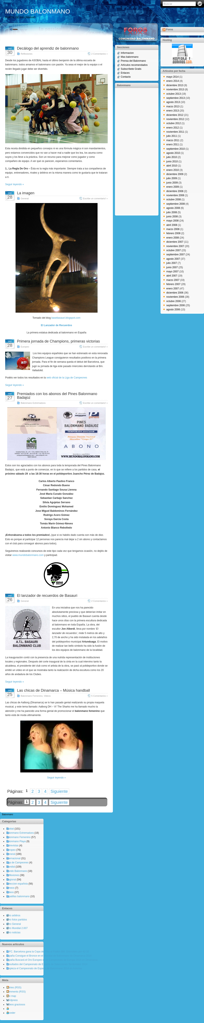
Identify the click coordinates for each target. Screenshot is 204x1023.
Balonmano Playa (16, 841)
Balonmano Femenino (32, 696)
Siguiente (59, 791)
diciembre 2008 (174, 191)
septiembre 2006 (175, 305)
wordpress (12, 1000)
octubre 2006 (173, 301)
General (25, 198)
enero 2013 (172, 110)
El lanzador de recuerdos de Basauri (47, 595)
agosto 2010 (173, 153)
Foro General (13, 924)
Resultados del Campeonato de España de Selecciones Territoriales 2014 (46, 964)
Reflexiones (26, 54)
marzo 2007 (172, 280)
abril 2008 (171, 225)
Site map (11, 996)
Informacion (127, 52)
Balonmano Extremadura (33, 403)
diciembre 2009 (174, 174)
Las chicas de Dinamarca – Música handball (53, 690)
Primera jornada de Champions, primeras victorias (58, 341)
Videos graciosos (15, 1004)
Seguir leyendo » (14, 184)
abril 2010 (171, 165)
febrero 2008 (173, 233)
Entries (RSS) (13, 987)
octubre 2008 (173, 199)
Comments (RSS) (16, 991)
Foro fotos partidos (16, 919)
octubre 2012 (173, 123)
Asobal (10, 828)
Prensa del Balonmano (133, 60)
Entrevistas (12, 845)
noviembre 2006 (175, 296)
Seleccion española (17, 883)
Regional (11, 879)
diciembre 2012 (174, 115)
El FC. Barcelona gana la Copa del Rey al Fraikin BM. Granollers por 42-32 (47, 951)
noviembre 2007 (175, 246)
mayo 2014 (172, 76)
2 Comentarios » (99, 54)
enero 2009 (172, 186)
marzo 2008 (172, 229)
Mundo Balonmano (16, 871)
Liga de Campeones (17, 862)
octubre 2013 (173, 93)
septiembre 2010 (175, 148)
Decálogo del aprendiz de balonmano (48, 48)
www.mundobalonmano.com (28, 555)
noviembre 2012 (175, 119)
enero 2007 (172, 288)
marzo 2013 (172, 106)
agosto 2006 (173, 309)
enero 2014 (172, 81)
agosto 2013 (173, 102)
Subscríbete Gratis (131, 68)
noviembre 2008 (175, 195)
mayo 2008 (172, 220)
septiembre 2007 (175, 254)
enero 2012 (172, 127)
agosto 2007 (173, 258)
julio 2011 (171, 136)
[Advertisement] (133, 151)
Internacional (13, 858)
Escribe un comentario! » (95, 198)
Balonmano (7, 814)
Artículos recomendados (134, 65)
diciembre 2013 (174, 85)
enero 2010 (172, 170)
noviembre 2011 (175, 131)
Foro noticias (13, 932)
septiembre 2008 (175, 203)
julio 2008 (171, 212)
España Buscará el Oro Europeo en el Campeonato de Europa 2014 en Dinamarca (52, 959)
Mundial (10, 866)
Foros (169, 29)
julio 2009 (171, 178)
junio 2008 (172, 216)
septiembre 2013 (175, 98)
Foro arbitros (13, 915)
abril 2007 (171, 275)
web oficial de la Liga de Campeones (66, 377)
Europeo (25, 346)
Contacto (126, 76)
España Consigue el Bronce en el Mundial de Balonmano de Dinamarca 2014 (49, 955)
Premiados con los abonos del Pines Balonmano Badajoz (57, 396)
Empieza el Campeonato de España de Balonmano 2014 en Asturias (44, 968)
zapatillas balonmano (18, 896)
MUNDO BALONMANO (37, 11)
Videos (47, 696)
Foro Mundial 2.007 (17, 928)
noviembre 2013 (175, 89)
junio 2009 (172, 182)
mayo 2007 (172, 271)
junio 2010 (172, 161)
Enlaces (125, 72)
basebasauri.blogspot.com (65, 317)
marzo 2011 (172, 140)
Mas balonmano (129, 56)
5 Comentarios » (99, 696)
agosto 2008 (173, 208)
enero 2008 (172, 237)
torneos (10, 887)
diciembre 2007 (174, 241)
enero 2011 (172, 144)
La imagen (25, 193)
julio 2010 (171, 157)
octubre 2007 (173, 250)
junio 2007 (172, 267)
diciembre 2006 (174, 292)
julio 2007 (171, 263)
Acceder (10, 1012)
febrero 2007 (173, 284)
